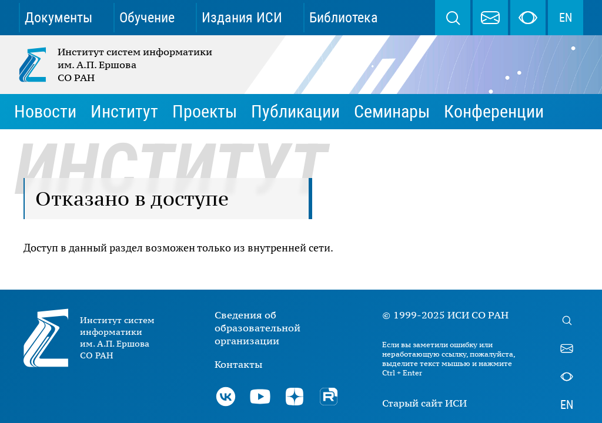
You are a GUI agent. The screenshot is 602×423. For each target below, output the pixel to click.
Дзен (294, 396)
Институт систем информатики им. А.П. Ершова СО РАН (116, 64)
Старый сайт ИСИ (424, 403)
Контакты (238, 364)
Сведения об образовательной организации (257, 327)
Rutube (328, 396)
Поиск (452, 17)
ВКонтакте (226, 396)
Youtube (260, 396)
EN (565, 18)
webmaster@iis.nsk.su (490, 17)
